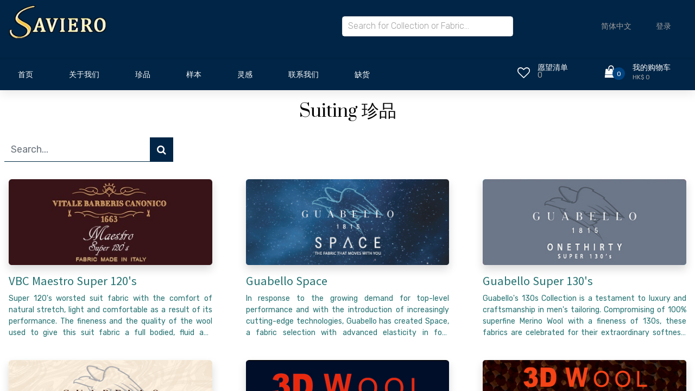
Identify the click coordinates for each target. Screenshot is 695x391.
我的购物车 (652, 67)
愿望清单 (553, 67)
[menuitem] (25, 78)
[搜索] (161, 149)
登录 (663, 26)
